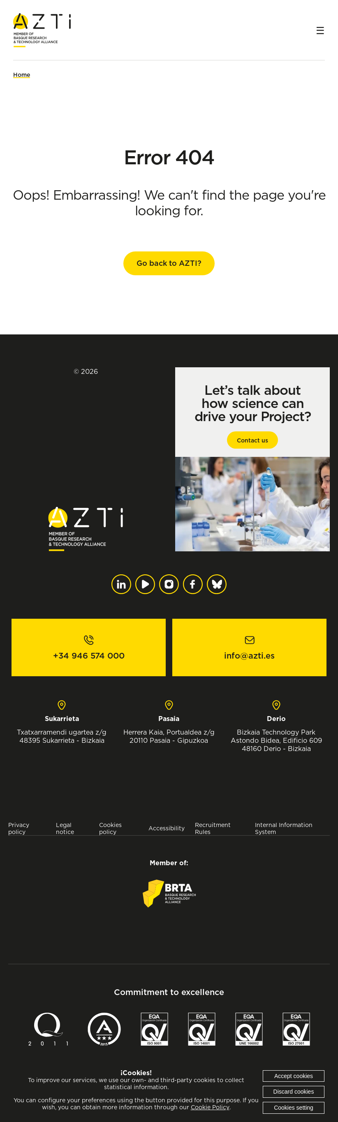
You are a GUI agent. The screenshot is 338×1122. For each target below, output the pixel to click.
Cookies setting (293, 1107)
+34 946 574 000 (89, 655)
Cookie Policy (210, 1107)
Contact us (252, 440)
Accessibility (166, 828)
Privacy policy (18, 828)
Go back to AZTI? (169, 263)
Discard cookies (293, 1091)
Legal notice (65, 828)
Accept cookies (293, 1076)
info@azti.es (249, 655)
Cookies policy (110, 828)
